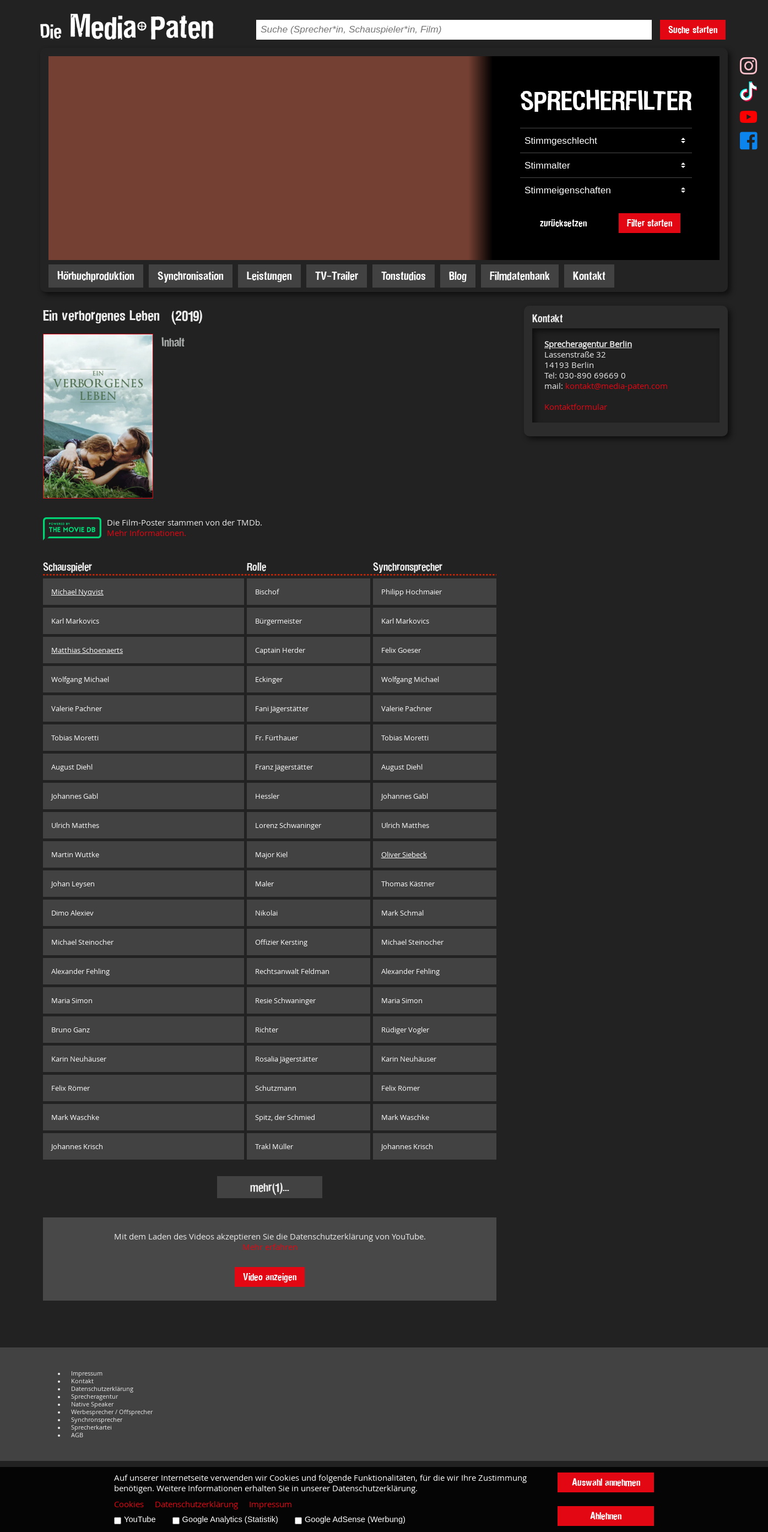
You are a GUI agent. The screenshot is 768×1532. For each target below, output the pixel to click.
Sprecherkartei (91, 1427)
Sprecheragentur (94, 1396)
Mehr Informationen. (146, 533)
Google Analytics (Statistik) (230, 1519)
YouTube (140, 1519)
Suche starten (692, 29)
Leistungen (269, 276)
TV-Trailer (336, 276)
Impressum (86, 1373)
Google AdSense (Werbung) (355, 1519)
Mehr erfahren (270, 1247)
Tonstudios (403, 276)
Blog (458, 276)
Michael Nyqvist (77, 592)
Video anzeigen (269, 1277)
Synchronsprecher (96, 1419)
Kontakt (589, 276)
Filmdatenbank (520, 276)
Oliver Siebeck (404, 854)
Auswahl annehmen (606, 1482)
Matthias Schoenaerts (87, 650)
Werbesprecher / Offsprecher (112, 1412)
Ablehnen (605, 1516)
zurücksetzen (563, 223)
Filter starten (649, 223)
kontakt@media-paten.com (616, 386)
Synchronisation (191, 276)
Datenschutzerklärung (102, 1389)
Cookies (129, 1504)
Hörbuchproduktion (95, 276)
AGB (77, 1435)
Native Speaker (92, 1404)
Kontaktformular (575, 407)
